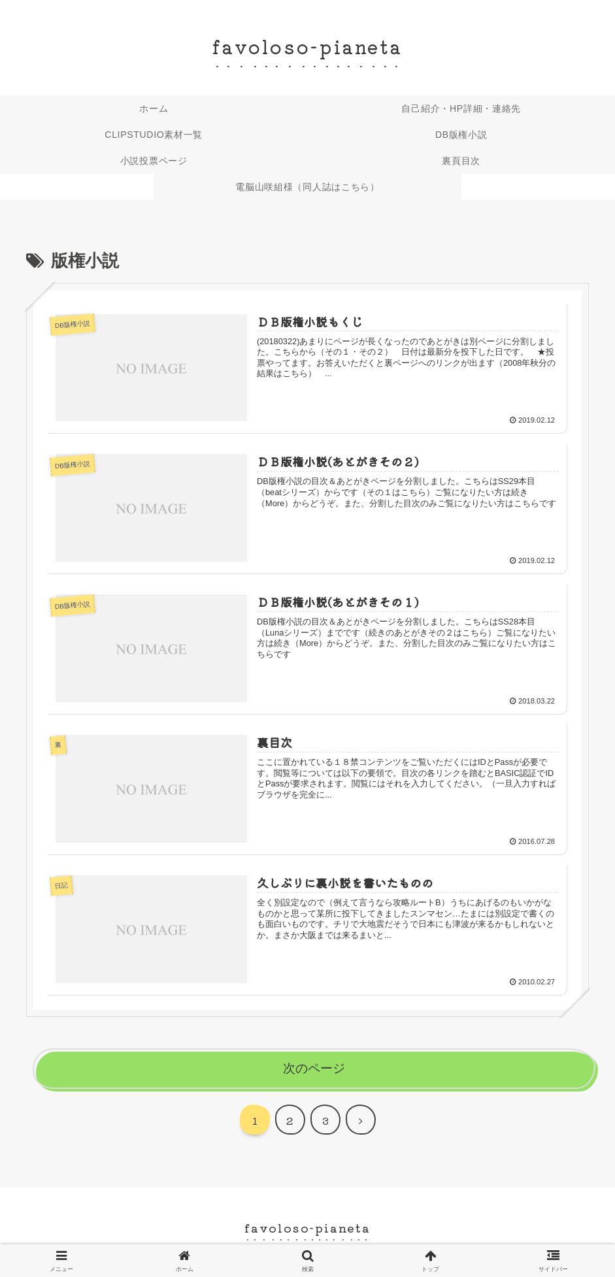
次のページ (314, 1068)
